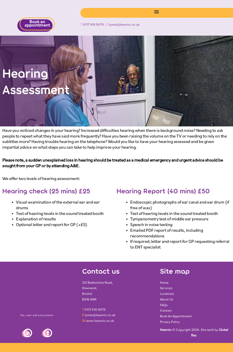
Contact (166, 311)
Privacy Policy (170, 322)
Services (166, 288)
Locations (167, 294)
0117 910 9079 (93, 25)
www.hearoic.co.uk (100, 321)
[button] (156, 11)
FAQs (164, 305)
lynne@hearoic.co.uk (124, 25)
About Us (166, 299)
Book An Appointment (176, 316)
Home (164, 283)
